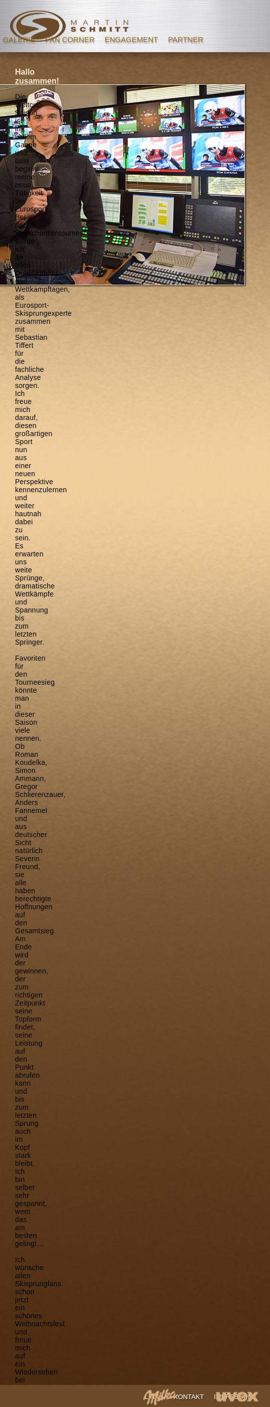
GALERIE (19, 39)
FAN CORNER (69, 39)
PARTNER (185, 39)
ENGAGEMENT (131, 39)
